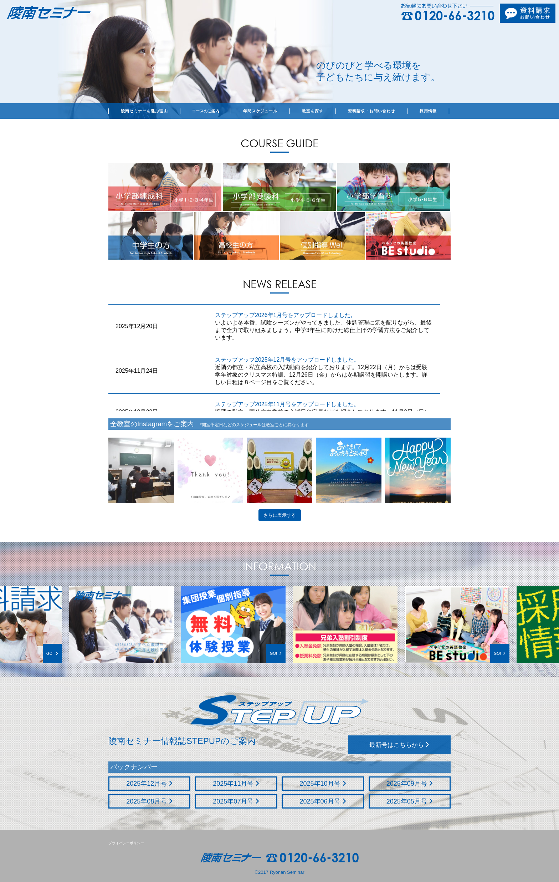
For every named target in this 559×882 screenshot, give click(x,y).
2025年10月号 (323, 783)
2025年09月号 (409, 783)
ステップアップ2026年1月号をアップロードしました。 (286, 315)
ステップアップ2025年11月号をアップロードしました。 (287, 404)
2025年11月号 (236, 783)
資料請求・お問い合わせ (371, 111)
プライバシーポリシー (126, 843)
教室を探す (312, 111)
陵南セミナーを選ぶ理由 (144, 111)
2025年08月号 (149, 801)
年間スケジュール (260, 111)
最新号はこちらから (399, 744)
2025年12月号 (149, 783)
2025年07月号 (236, 801)
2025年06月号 (323, 801)
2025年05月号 (409, 801)
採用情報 (428, 111)
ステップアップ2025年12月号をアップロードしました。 (287, 360)
